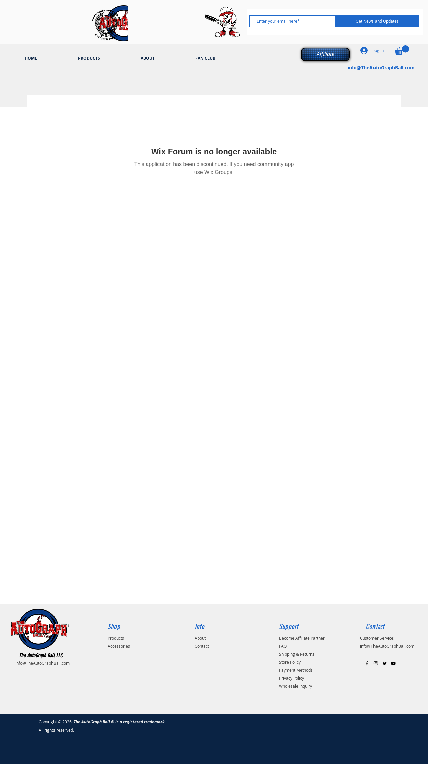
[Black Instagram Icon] (376, 663)
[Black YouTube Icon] (393, 663)
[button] (402, 50)
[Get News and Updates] (377, 21)
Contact (202, 646)
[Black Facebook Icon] (367, 663)
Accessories (119, 646)
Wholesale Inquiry (295, 686)
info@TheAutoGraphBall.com (381, 67)
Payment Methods (296, 670)
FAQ (283, 646)
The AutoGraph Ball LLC (40, 655)
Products (116, 638)
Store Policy (290, 662)
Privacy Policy (291, 678)
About (200, 638)
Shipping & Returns (296, 654)
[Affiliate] (325, 54)
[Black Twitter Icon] (384, 663)
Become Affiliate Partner (302, 638)
